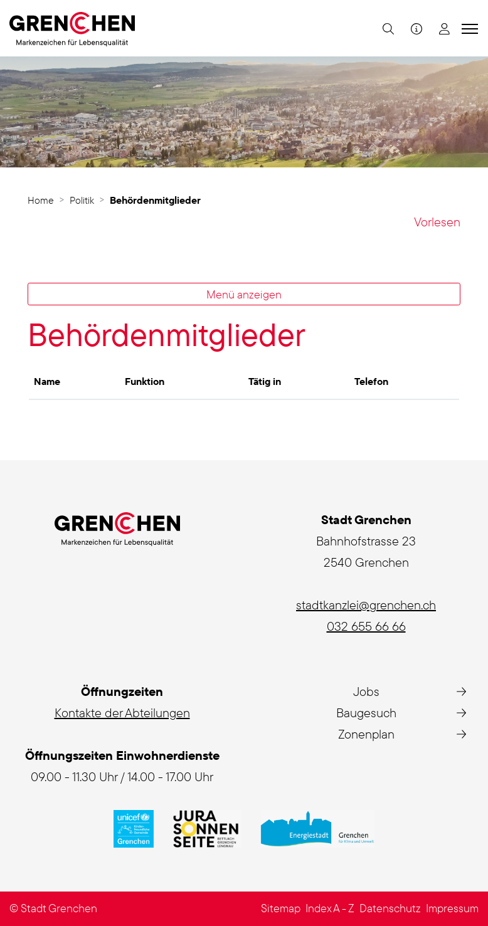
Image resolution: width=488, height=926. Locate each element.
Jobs (366, 691)
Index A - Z (329, 908)
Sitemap (280, 908)
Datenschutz (390, 908)
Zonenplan (366, 734)
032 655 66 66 (366, 626)
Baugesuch (366, 712)
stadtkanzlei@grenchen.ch (366, 605)
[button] (387, 28)
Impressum (452, 908)
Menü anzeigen (244, 294)
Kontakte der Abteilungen (122, 712)
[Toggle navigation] (468, 28)
